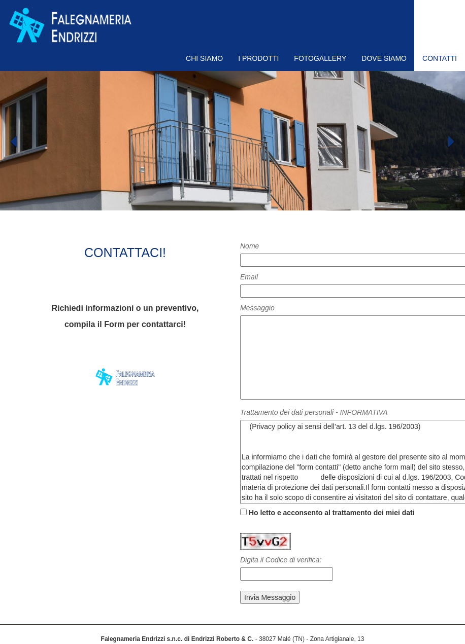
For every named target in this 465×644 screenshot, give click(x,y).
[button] (35, 172)
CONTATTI (439, 58)
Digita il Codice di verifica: (280, 560)
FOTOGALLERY (320, 58)
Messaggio (257, 308)
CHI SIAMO (204, 58)
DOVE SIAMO (384, 58)
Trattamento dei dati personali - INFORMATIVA (313, 412)
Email (249, 277)
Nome (249, 246)
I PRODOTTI (258, 58)
